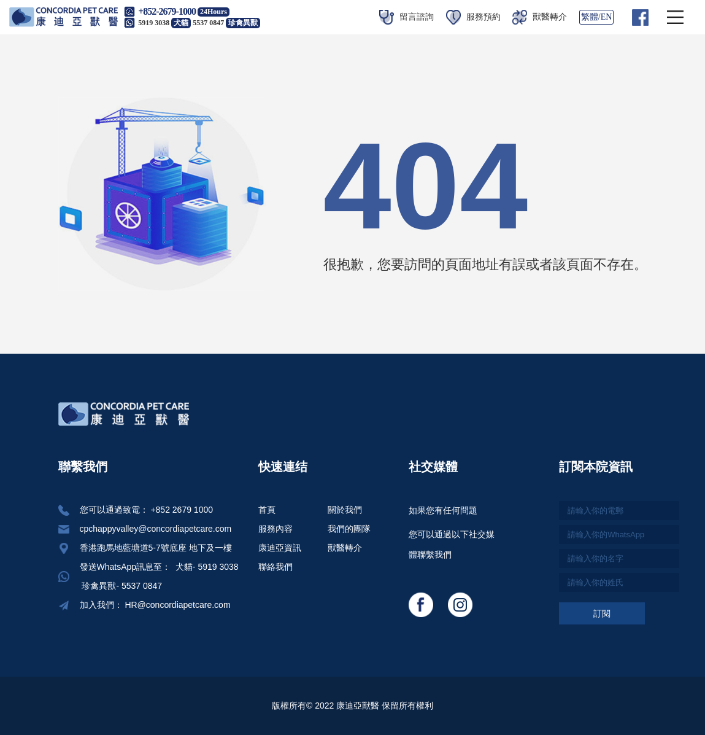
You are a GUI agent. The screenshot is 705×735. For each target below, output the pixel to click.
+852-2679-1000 (167, 11)
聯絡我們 (275, 567)
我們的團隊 (349, 529)
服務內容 (275, 529)
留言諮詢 (406, 16)
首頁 (266, 510)
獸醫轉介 (539, 16)
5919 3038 (164, 22)
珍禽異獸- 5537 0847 (121, 586)
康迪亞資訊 (279, 548)
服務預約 (473, 16)
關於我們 (345, 510)
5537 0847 (226, 22)
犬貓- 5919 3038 (206, 567)
